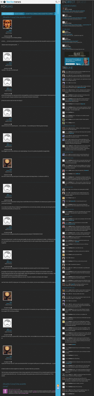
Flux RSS (61, 385)
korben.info (76, 212)
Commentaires (73, 6)
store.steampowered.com (74, 235)
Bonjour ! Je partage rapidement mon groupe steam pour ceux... (77, 50)
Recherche (54, 2)
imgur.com (86, 107)
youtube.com (78, 231)
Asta (11, 169)
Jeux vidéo (19, 14)
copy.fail (76, 301)
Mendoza (70, 32)
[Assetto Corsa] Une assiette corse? (39, 14)
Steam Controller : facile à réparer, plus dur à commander (77, 10)
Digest (84, 2)
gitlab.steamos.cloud (72, 91)
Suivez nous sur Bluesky (61, 393)
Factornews (8, 14)
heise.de (78, 103)
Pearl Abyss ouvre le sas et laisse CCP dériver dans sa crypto (78, 17)
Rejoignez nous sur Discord (61, 388)
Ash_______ (9, 88)
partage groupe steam (70, 49)
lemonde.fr (71, 181)
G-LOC (70, 21)
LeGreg (70, 14)
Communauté (61, 190)
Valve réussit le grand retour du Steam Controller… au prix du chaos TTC (78, 25)
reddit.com (81, 183)
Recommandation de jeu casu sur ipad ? (74, 42)
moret (10, 62)
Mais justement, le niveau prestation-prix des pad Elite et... (76, 26)
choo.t (70, 7)
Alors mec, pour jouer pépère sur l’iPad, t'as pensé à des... (76, 43)
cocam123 (70, 46)
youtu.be (82, 256)
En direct (72, 2)
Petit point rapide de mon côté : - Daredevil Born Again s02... (76, 36)
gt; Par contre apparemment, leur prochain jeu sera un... (75, 18)
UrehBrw (70, 39)
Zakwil (10, 30)
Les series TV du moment (71, 35)
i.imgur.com (78, 138)
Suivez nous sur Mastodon (61, 391)
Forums (69, 30)
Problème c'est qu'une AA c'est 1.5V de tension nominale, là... (76, 11)
